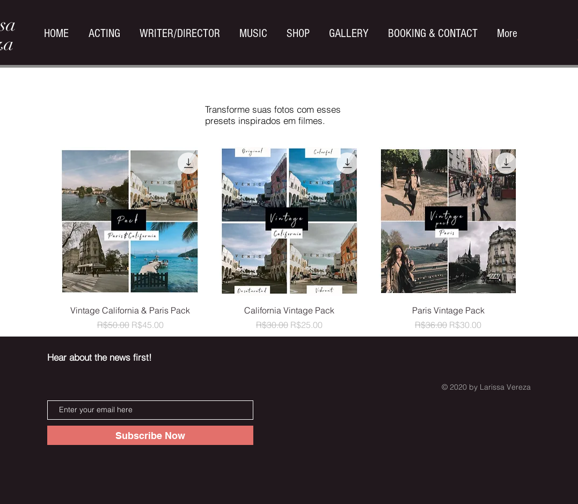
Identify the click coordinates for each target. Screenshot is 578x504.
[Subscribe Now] (150, 435)
